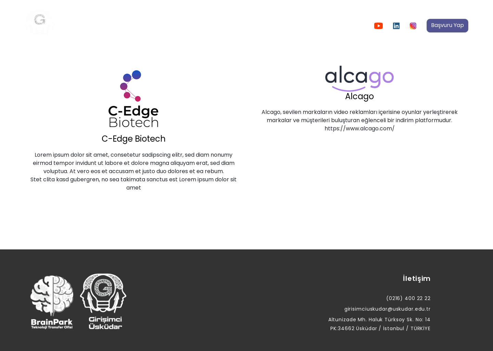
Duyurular (168, 25)
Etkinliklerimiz (212, 25)
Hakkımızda (126, 25)
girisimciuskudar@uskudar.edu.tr (387, 309)
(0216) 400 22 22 (408, 298)
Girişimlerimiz (261, 25)
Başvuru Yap (447, 25)
